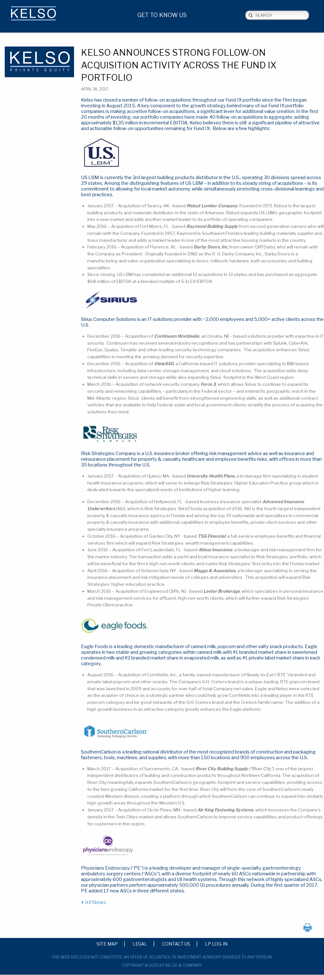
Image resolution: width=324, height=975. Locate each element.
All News (95, 902)
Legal (140, 943)
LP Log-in (216, 943)
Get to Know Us (162, 15)
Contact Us (176, 943)
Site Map (107, 943)
